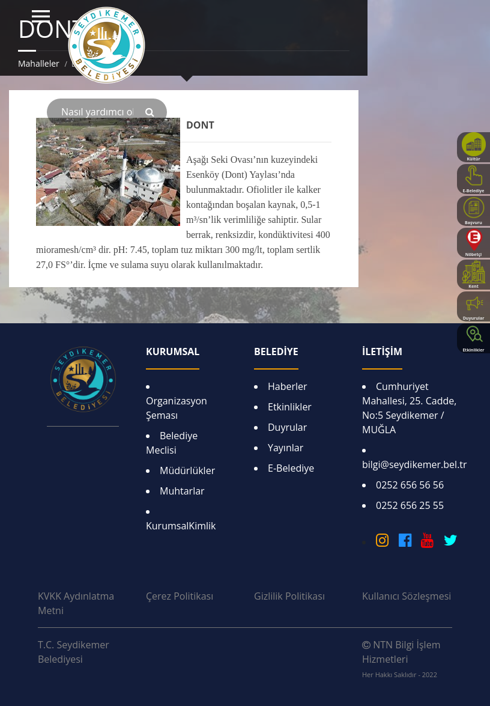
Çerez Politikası (179, 596)
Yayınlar (285, 447)
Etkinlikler (290, 406)
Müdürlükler (187, 470)
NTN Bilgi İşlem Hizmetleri (401, 658)
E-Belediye (291, 468)
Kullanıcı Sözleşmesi (406, 596)
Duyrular (287, 427)
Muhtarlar (182, 491)
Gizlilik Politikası (289, 596)
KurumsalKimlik (181, 525)
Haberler (287, 386)
